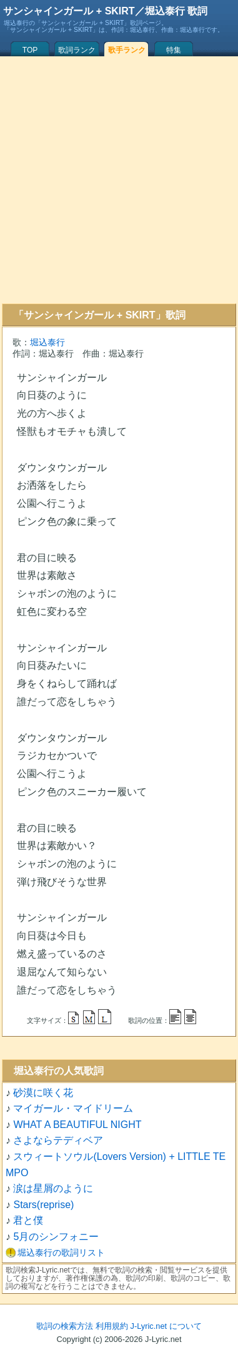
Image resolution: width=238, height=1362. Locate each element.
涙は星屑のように (53, 1188)
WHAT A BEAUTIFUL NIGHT (77, 1124)
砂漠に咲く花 (43, 1092)
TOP (29, 50)
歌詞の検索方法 (64, 1326)
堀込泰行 (47, 342)
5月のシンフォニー (56, 1236)
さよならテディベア (58, 1140)
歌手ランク (127, 50)
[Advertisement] (117, 180)
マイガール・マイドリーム (73, 1108)
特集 (173, 50)
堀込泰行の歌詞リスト (61, 1253)
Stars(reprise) (43, 1204)
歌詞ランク (77, 50)
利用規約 (112, 1326)
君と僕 (28, 1220)
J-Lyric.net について (166, 1326)
